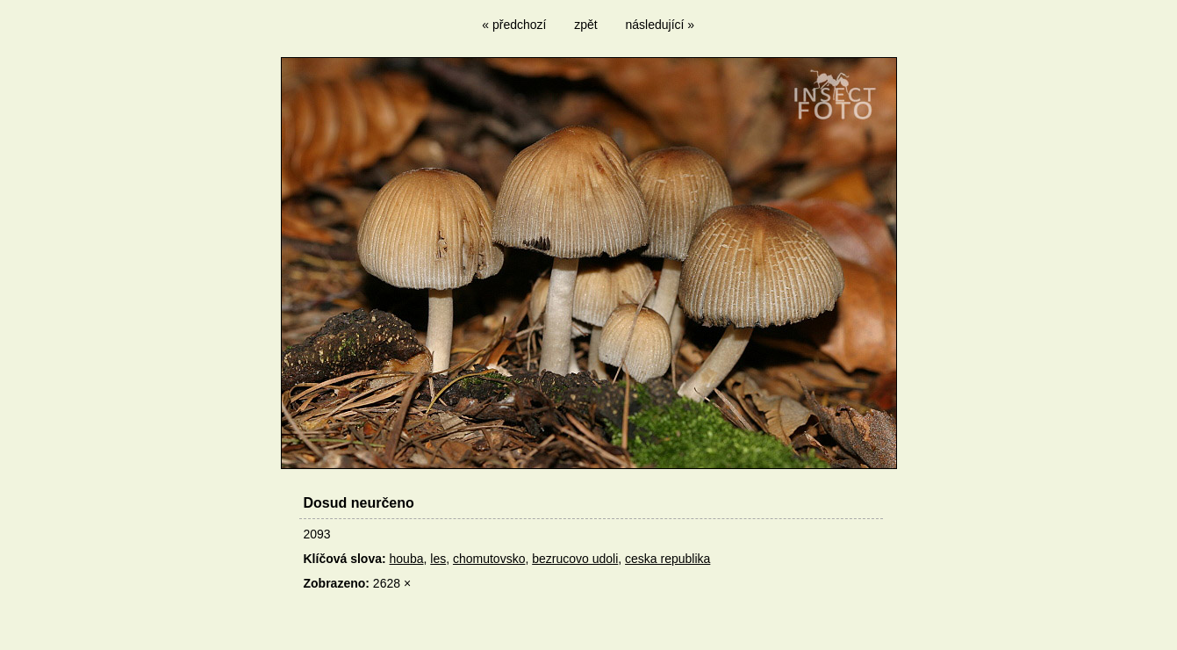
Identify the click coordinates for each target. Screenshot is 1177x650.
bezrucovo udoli (575, 559)
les (438, 559)
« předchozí (514, 25)
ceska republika (667, 559)
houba (407, 559)
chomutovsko (489, 559)
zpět (585, 25)
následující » (660, 25)
